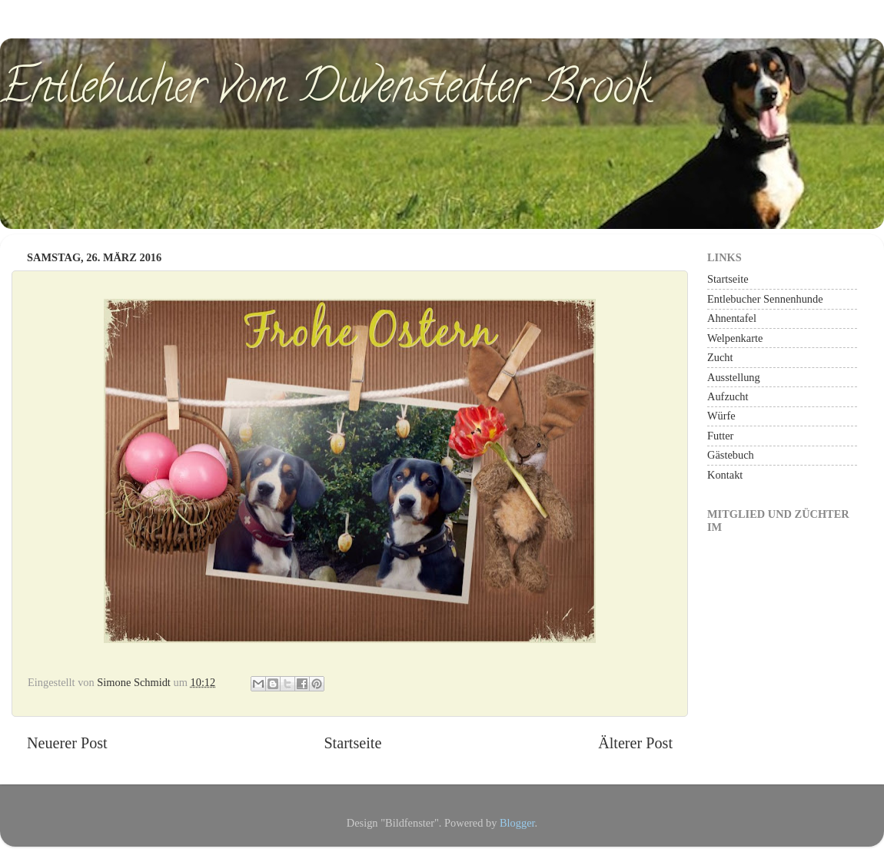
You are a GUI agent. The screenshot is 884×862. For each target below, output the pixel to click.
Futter (720, 435)
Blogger (517, 823)
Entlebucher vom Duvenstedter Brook (325, 91)
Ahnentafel (731, 318)
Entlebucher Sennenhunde (765, 299)
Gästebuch (730, 455)
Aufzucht (728, 396)
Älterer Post (635, 742)
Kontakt (725, 475)
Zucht (720, 357)
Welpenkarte (735, 338)
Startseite (352, 742)
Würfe (721, 415)
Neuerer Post (67, 742)
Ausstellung (733, 377)
